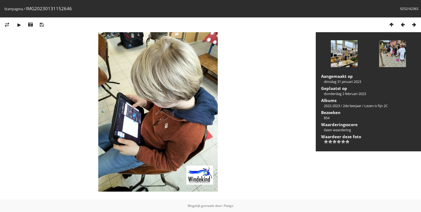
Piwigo (228, 205)
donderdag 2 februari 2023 (345, 93)
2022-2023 (332, 105)
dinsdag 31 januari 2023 (342, 81)
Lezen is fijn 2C (376, 105)
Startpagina (13, 8)
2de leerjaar (352, 105)
